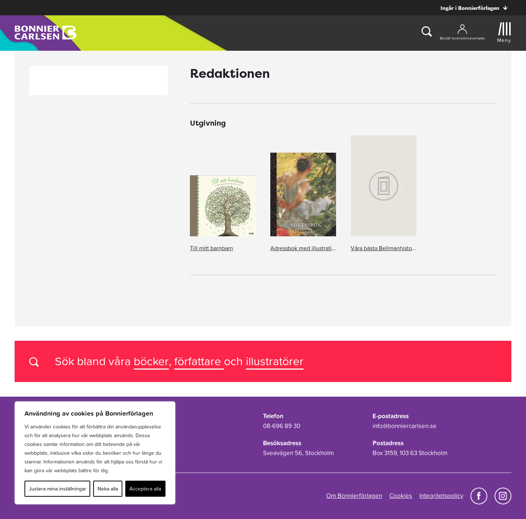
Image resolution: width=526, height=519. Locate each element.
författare (199, 361)
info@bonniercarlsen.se (405, 426)
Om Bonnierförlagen (354, 495)
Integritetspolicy (441, 495)
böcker (151, 361)
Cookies (400, 495)
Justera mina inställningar (57, 488)
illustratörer (275, 361)
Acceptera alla (145, 488)
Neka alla (108, 488)
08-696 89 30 (281, 426)
